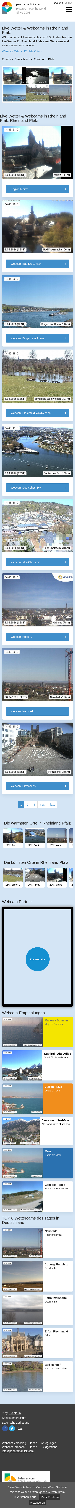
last (52, 804)
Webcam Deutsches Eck (26, 487)
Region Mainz (19, 189)
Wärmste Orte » (12, 51)
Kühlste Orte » (33, 51)
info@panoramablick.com (18, 1451)
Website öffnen (37, 959)
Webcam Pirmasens (23, 786)
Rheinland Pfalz (44, 59)
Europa (6, 59)
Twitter (12, 1428)
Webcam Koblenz (21, 636)
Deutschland (22, 59)
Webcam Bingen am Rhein (27, 338)
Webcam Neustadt (22, 711)
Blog (20, 1428)
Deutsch (58, 2)
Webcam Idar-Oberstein (25, 562)
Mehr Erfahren (50, 1497)
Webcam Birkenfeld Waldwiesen (31, 413)
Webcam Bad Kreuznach (26, 263)
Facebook (5, 1428)
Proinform (15, 1413)
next (42, 804)
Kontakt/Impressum (14, 1417)
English (68, 2)
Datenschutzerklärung (15, 1422)
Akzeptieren (37, 1502)
